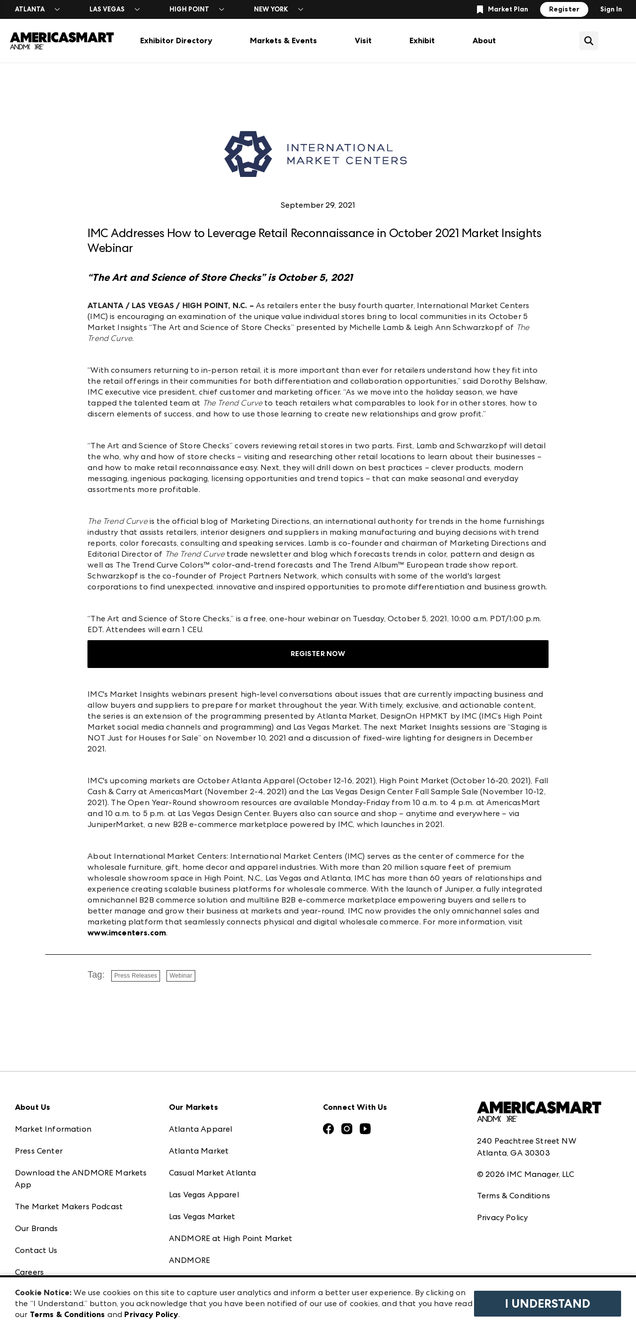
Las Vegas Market (202, 1216)
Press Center (39, 1151)
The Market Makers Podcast (69, 1206)
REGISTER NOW (318, 654)
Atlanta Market (199, 1151)
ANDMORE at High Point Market (230, 1238)
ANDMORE (189, 1260)
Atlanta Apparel (200, 1129)
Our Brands (36, 1228)
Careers (29, 1272)
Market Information (53, 1129)
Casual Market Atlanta (212, 1172)
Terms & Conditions (513, 1195)
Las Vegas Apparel (204, 1194)
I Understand (547, 1303)
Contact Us (36, 1250)
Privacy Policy (502, 1217)
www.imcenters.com (126, 932)
